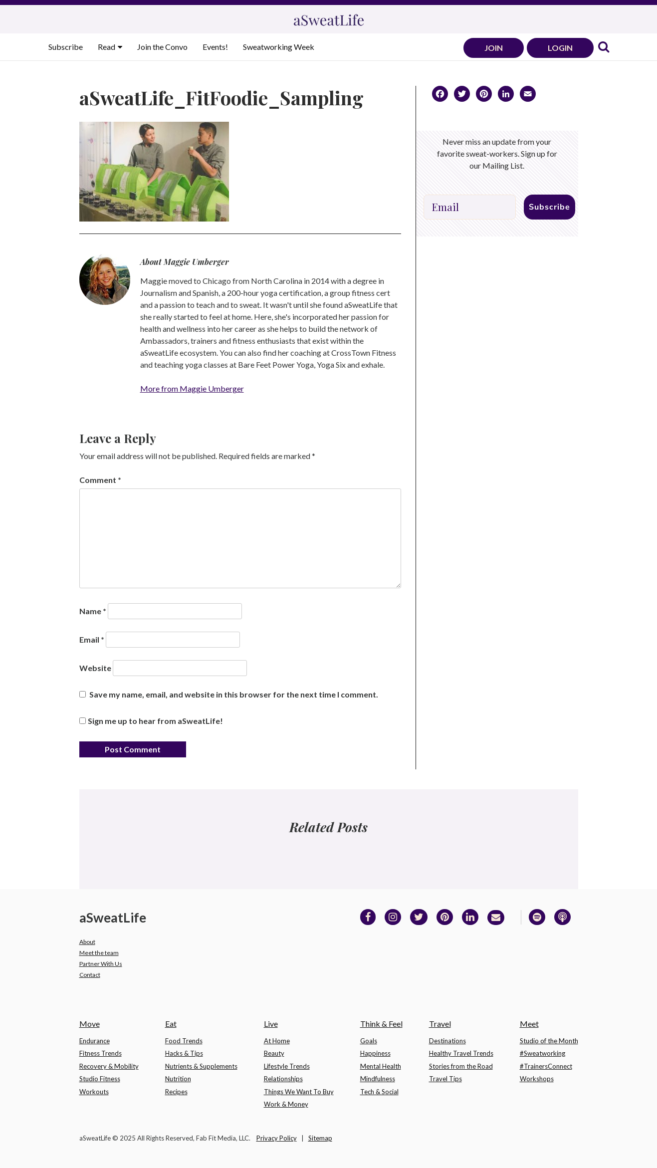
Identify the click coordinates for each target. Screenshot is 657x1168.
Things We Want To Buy (299, 1092)
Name (92, 611)
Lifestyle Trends (287, 1066)
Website (95, 668)
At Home (277, 1041)
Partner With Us (100, 963)
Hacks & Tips (184, 1053)
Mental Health (380, 1066)
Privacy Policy (276, 1138)
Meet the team (99, 952)
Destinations (447, 1041)
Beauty (274, 1053)
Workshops (537, 1079)
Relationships (283, 1079)
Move (89, 1023)
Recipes (176, 1092)
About (87, 941)
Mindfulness (377, 1079)
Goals (368, 1041)
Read (107, 46)
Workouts (94, 1092)
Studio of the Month (549, 1041)
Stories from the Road (461, 1066)
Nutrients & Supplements (201, 1066)
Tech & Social (379, 1092)
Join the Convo (162, 46)
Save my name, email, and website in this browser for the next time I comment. (233, 694)
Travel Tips (445, 1079)
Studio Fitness (99, 1079)
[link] (603, 47)
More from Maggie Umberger (192, 388)
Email (91, 639)
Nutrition (178, 1079)
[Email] (470, 207)
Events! (215, 46)
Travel (440, 1023)
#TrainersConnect (546, 1066)
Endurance (94, 1041)
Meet (529, 1023)
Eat (171, 1023)
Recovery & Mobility (109, 1066)
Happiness (375, 1053)
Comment (100, 479)
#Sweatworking (542, 1053)
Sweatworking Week (278, 46)
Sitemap (320, 1138)
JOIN (493, 47)
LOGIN (560, 47)
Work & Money (286, 1104)
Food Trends (184, 1041)
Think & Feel (381, 1023)
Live (271, 1023)
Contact (89, 974)
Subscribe (65, 46)
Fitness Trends (100, 1053)
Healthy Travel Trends (461, 1053)
